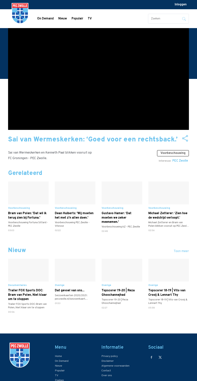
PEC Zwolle (180, 161)
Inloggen (181, 4)
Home (58, 356)
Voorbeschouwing (172, 153)
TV (90, 18)
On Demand (45, 18)
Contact (106, 370)
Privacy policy (109, 356)
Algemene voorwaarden (115, 366)
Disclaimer (107, 361)
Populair (77, 18)
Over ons (106, 375)
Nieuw (62, 18)
